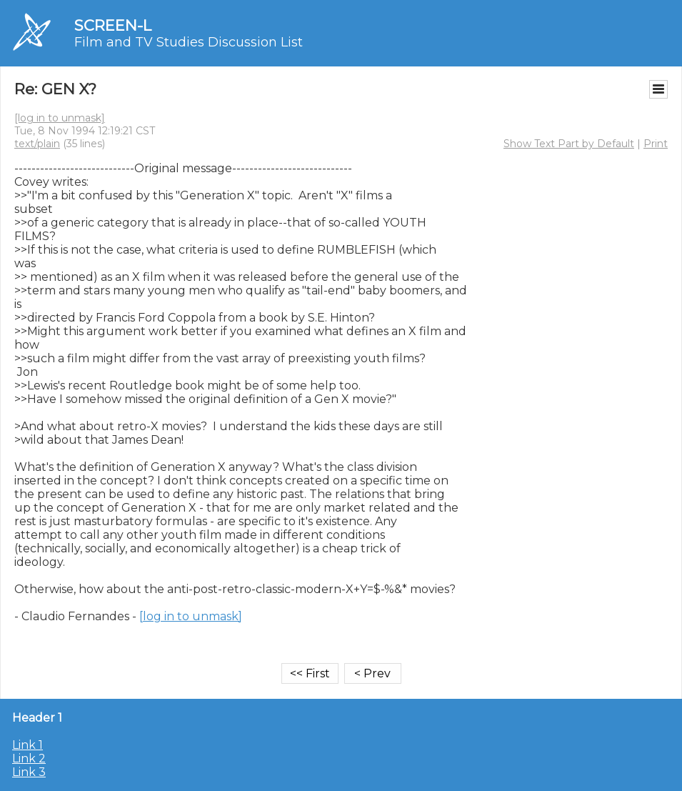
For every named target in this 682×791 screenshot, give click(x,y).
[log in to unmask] (59, 117)
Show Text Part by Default (568, 143)
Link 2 (29, 758)
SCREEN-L (112, 25)
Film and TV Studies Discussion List (188, 42)
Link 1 (27, 745)
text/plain (37, 143)
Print (655, 143)
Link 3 (29, 772)
